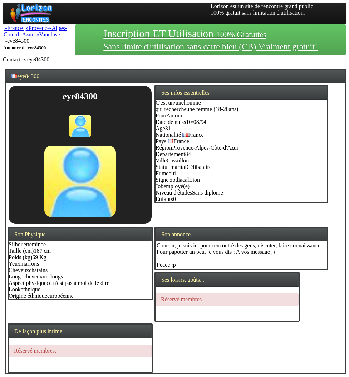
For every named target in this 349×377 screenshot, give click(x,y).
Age (160, 128)
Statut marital (171, 167)
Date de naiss (171, 122)
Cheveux (19, 270)
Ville (161, 160)
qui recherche (171, 109)
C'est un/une (170, 103)
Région (164, 148)
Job (159, 186)
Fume (162, 173)
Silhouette (20, 244)
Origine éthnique (28, 296)
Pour (161, 115)
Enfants (164, 199)
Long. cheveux (26, 276)
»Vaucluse (48, 34)
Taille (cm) (21, 251)
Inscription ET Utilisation (210, 39)
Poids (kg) (20, 257)
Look (15, 289)
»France (14, 28)
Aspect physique (27, 283)
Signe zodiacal (172, 180)
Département (170, 154)
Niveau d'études (174, 193)
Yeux (14, 264)
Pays (161, 141)
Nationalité (168, 135)
